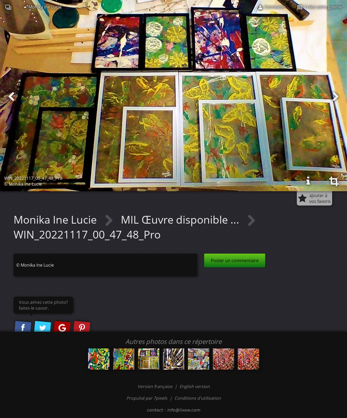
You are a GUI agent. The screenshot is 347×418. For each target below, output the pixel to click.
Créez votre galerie (319, 7)
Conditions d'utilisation (197, 398)
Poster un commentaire (235, 260)
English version (194, 386)
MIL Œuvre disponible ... (181, 219)
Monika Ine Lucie (43, 7)
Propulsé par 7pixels (146, 398)
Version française (155, 386)
